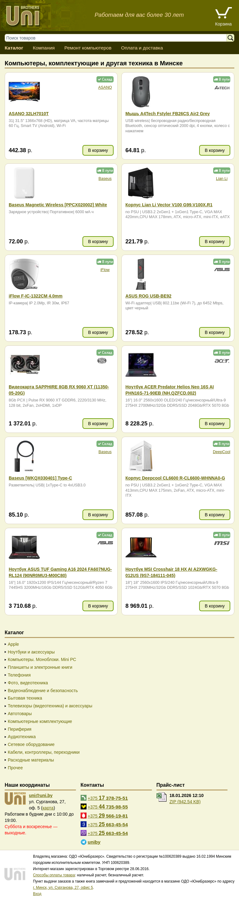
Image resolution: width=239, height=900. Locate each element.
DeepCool (221, 452)
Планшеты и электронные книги (40, 667)
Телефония (19, 675)
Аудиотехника (22, 736)
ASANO (105, 87)
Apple (13, 644)
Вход (37, 894)
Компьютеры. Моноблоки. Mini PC (42, 659)
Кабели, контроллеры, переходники (44, 752)
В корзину (98, 150)
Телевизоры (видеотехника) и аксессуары (50, 705)
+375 (108, 798)
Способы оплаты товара (54, 875)
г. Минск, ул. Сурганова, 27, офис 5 (63, 887)
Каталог (14, 47)
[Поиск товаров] (119, 38)
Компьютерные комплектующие (40, 721)
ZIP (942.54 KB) (185, 801)
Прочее (15, 767)
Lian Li (221, 178)
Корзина (223, 23)
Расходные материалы (31, 759)
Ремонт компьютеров (87, 47)
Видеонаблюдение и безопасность (43, 690)
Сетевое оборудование (31, 744)
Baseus (104, 178)
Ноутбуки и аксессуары (31, 651)
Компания (43, 47)
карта (48, 807)
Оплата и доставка (142, 47)
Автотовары (20, 713)
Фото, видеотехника (28, 682)
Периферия (19, 729)
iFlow (105, 270)
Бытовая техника (25, 698)
